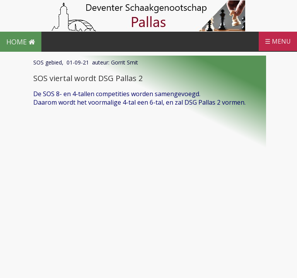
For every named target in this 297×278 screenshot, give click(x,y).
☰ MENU (278, 41)
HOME (20, 41)
